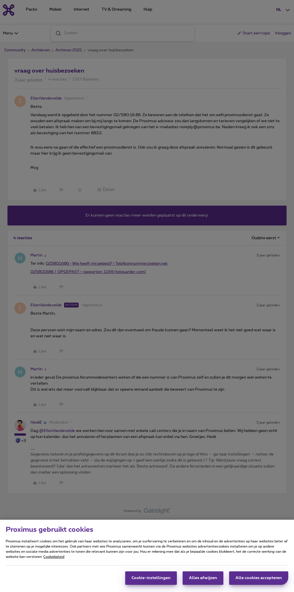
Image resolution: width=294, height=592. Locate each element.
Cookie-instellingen (151, 578)
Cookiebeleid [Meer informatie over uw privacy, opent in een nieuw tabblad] (53, 556)
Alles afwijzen (203, 578)
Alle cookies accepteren (258, 578)
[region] (147, 556)
